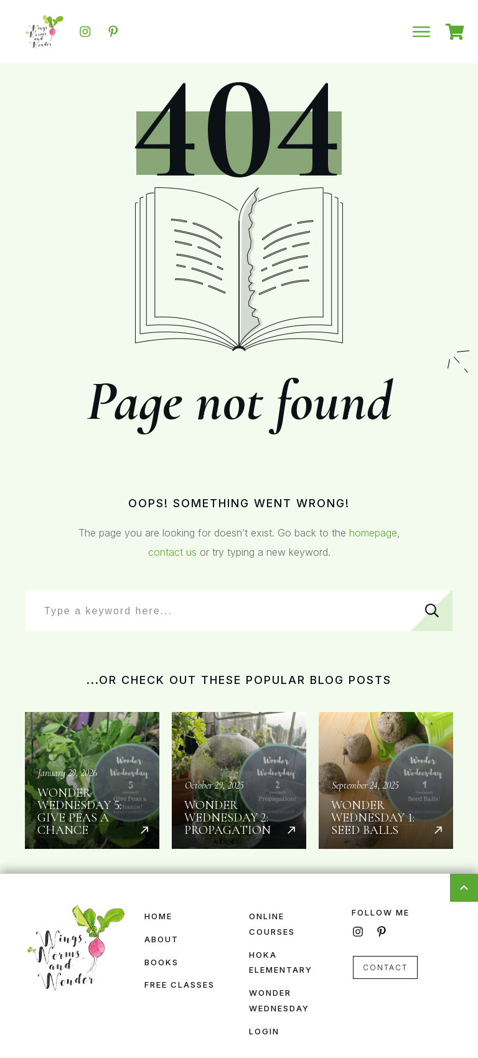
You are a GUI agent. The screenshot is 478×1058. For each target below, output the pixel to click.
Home (158, 916)
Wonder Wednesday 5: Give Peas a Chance (92, 780)
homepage (373, 533)
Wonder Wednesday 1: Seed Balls (386, 780)
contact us (172, 552)
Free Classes (179, 985)
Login (264, 1031)
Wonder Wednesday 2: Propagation (239, 780)
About (161, 939)
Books (161, 962)
